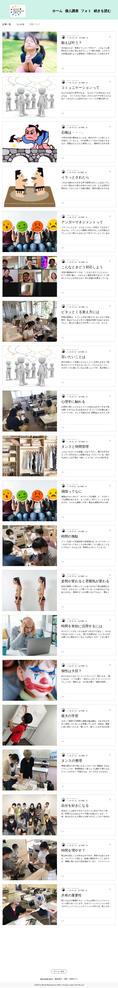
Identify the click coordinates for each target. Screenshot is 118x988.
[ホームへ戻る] (59, 972)
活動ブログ (34, 24)
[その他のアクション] (110, 36)
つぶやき (20, 24)
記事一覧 (6, 24)
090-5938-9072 (46, 979)
